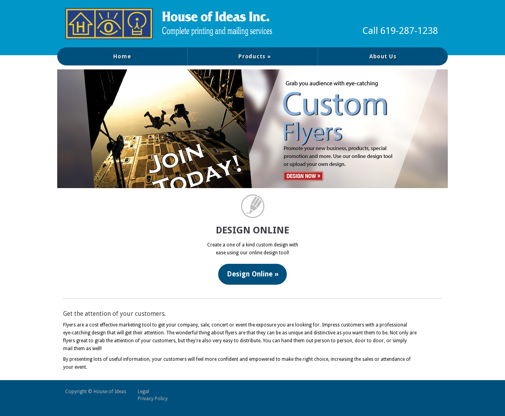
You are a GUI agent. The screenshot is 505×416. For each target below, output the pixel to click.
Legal (143, 391)
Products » (254, 56)
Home (122, 56)
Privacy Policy (153, 398)
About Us (382, 56)
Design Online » (253, 274)
